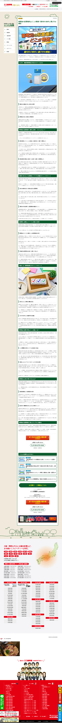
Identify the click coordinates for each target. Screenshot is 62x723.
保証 (25, 686)
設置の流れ (8, 693)
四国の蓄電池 (44, 702)
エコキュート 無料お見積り (29, 696)
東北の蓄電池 (44, 707)
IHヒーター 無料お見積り (28, 697)
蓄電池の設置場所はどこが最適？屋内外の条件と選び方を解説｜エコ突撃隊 (15, 0)
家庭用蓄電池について (46, 686)
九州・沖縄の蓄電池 (45, 705)
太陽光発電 (9, 35)
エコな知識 (9, 24)
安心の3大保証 (8, 688)
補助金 (8, 29)
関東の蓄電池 (44, 697)
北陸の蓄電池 (44, 704)
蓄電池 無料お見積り (46, 694)
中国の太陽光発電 (9, 702)
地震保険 (8, 32)
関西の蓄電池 (44, 696)
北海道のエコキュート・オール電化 (30, 713)
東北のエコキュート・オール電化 (30, 711)
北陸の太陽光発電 (9, 705)
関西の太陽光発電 (9, 697)
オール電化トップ (27, 685)
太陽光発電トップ (8, 685)
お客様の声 (38, 6)
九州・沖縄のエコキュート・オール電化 (31, 710)
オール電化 (9, 38)
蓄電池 (8, 42)
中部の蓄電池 (44, 699)
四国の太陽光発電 (9, 704)
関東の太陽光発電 (9, 699)
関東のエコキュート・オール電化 (30, 702)
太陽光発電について (9, 686)
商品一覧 (7, 691)
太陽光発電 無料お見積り (10, 696)
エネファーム (9, 48)
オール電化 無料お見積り (28, 694)
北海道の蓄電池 (45, 708)
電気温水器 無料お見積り (28, 699)
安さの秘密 (45, 6)
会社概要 (48, 0)
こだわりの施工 (27, 688)
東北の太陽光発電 (9, 708)
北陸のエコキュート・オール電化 (30, 708)
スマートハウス (9, 45)
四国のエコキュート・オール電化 (30, 707)
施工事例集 (31, 6)
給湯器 (8, 51)
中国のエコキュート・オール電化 (30, 705)
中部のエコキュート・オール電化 (30, 704)
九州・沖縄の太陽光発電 (10, 707)
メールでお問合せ (54, 0)
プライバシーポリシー (53, 721)
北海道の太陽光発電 (9, 710)
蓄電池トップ (44, 685)
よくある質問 (8, 694)
